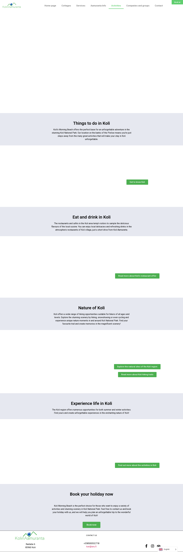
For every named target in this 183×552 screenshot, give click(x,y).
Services (80, 5)
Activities (116, 5)
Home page (50, 5)
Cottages (66, 5)
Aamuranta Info (98, 5)
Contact (159, 5)
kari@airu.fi (91, 546)
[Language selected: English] (167, 549)
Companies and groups (137, 5)
